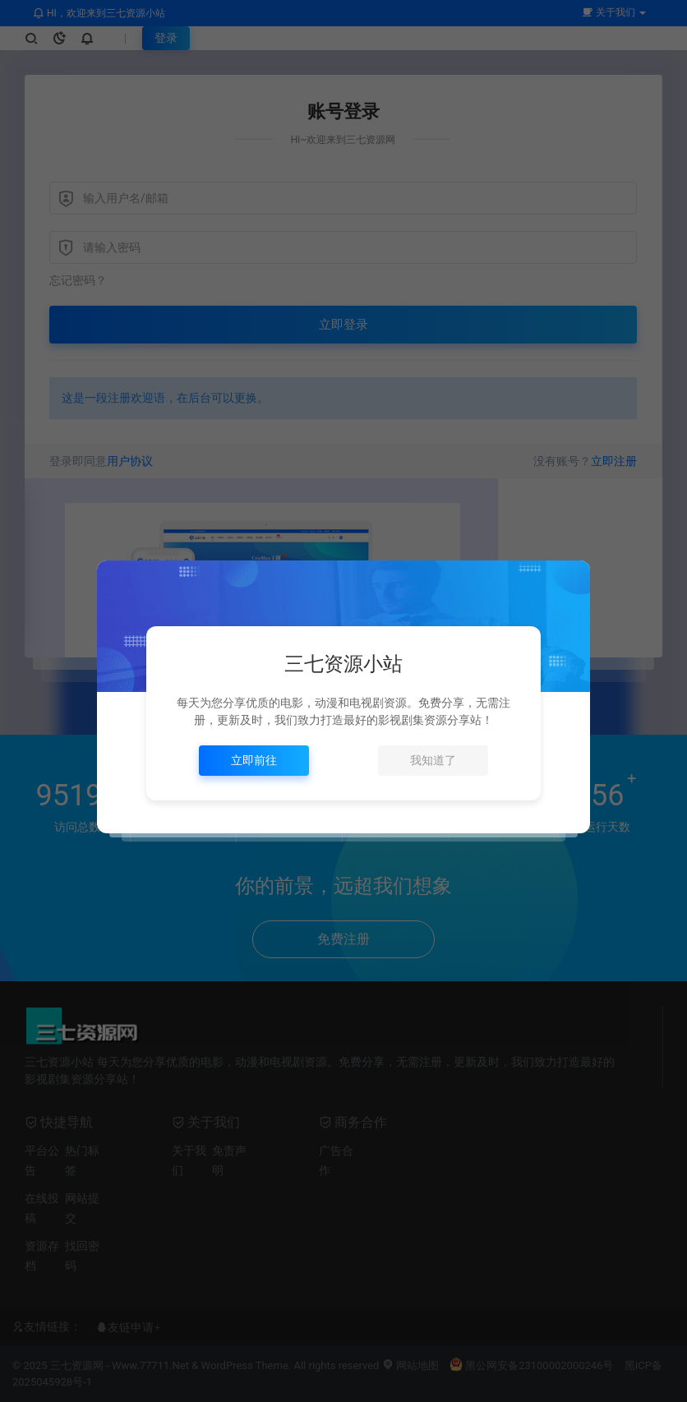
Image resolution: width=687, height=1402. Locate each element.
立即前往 (254, 760)
